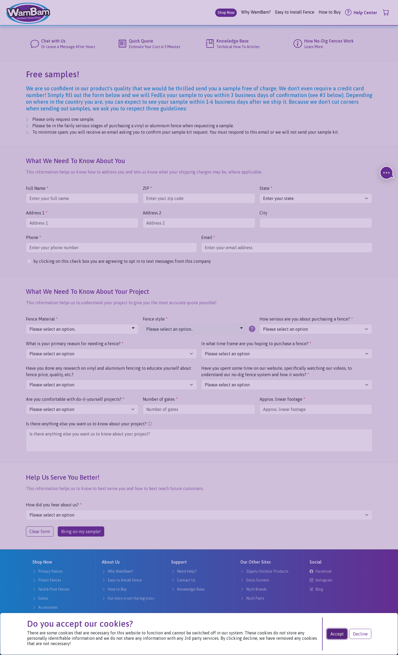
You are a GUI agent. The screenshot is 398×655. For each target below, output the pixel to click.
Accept (337, 633)
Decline (360, 633)
